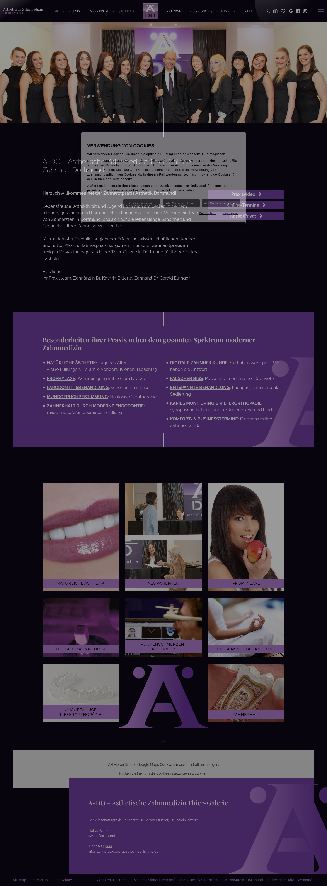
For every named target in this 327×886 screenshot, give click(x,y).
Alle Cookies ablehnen (181, 203)
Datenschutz (207, 213)
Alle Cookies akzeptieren (221, 203)
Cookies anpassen (141, 203)
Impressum (230, 213)
